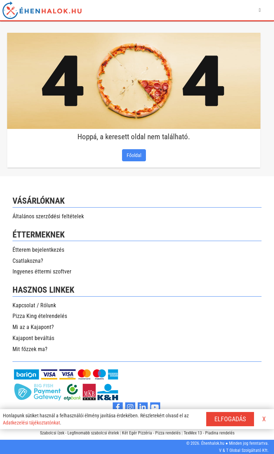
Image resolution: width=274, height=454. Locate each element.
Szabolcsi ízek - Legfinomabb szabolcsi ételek (79, 432)
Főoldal (134, 155)
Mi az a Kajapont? (33, 327)
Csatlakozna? (27, 260)
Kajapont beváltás (33, 338)
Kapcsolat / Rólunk (34, 305)
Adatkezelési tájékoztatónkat (31, 423)
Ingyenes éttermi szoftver (41, 271)
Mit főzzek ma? (29, 349)
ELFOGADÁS (230, 419)
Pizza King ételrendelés (39, 316)
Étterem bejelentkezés (38, 249)
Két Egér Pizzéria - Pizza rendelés (151, 432)
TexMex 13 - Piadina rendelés (209, 432)
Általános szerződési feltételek (48, 216)
